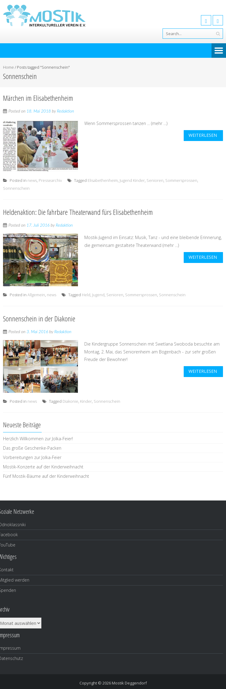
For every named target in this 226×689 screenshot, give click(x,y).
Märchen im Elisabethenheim (38, 98)
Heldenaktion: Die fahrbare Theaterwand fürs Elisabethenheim (78, 212)
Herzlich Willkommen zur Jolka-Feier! (38, 438)
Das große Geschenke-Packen (32, 448)
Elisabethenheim (103, 180)
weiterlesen (203, 135)
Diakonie (70, 401)
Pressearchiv (50, 180)
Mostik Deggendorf (129, 683)
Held (86, 294)
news (32, 180)
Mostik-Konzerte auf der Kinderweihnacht (43, 467)
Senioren (155, 180)
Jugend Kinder (132, 180)
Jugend (98, 294)
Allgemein (36, 294)
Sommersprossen (181, 180)
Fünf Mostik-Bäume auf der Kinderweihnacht (46, 476)
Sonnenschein (16, 188)
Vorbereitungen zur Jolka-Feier (32, 457)
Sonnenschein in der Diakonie (39, 318)
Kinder (86, 401)
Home (8, 67)
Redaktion (65, 110)
